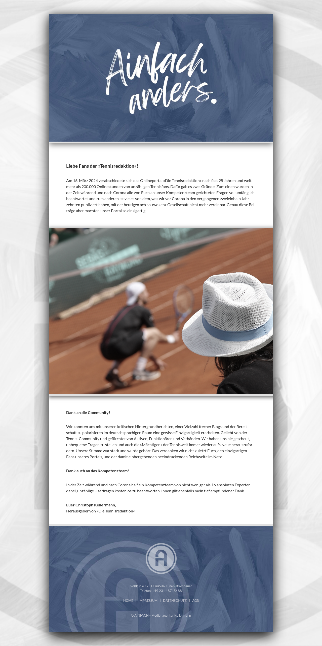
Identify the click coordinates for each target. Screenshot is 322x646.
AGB (195, 601)
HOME (128, 601)
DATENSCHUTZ (175, 601)
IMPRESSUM (148, 601)
